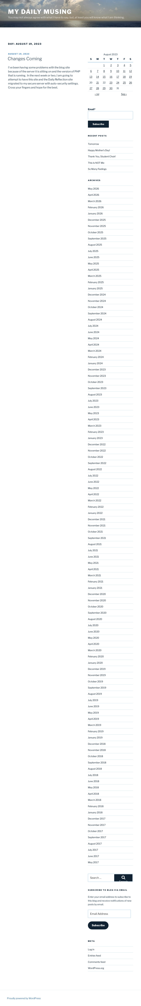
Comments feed (96, 961)
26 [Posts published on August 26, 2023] (130, 82)
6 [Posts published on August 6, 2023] (91, 71)
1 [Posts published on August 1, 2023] (104, 65)
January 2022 (95, 513)
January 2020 (95, 662)
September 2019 (97, 687)
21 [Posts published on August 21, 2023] (97, 82)
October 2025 (95, 232)
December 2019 (96, 668)
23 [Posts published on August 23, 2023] (111, 82)
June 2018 (93, 781)
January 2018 (95, 812)
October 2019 (95, 681)
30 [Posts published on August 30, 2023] (111, 88)
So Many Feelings (97, 168)
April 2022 (93, 494)
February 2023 (96, 431)
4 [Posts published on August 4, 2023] (124, 65)
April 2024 (93, 344)
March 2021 (94, 575)
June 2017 (93, 856)
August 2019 (95, 693)
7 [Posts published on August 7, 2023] (97, 71)
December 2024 (97, 294)
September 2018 (97, 762)
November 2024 (97, 300)
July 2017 (93, 849)
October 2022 (95, 456)
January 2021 (95, 587)
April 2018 (93, 793)
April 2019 (93, 718)
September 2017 (97, 837)
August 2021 (95, 544)
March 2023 (94, 425)
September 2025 (97, 238)
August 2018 (95, 768)
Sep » (124, 94)
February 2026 (96, 207)
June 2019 (93, 706)
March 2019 (94, 725)
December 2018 (96, 743)
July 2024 (93, 325)
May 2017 (93, 862)
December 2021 (96, 519)
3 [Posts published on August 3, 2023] (118, 65)
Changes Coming (25, 58)
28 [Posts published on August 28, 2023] (97, 88)
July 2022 (93, 475)
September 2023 (97, 388)
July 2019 (93, 700)
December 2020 (97, 594)
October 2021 (95, 531)
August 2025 (95, 244)
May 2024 (93, 338)
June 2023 (93, 407)
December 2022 (96, 444)
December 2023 (97, 369)
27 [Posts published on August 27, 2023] (91, 88)
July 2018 (93, 775)
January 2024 (95, 363)
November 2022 (97, 450)
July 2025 (93, 251)
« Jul (97, 94)
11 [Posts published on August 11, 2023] (124, 71)
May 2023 (93, 413)
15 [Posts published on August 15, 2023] (104, 76)
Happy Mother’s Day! (99, 150)
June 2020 (93, 631)
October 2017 (95, 831)
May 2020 (93, 637)
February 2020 (96, 656)
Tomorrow (93, 143)
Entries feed (94, 955)
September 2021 (97, 538)
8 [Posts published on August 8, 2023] (104, 71)
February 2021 (95, 581)
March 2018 (94, 799)
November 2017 (96, 824)
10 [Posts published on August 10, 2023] (117, 71)
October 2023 (95, 382)
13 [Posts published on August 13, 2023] (91, 76)
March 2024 (94, 350)
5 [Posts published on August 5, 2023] (130, 65)
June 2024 (93, 332)
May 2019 (93, 712)
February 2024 (96, 357)
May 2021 (93, 562)
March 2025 (94, 275)
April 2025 (93, 269)
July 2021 (93, 550)
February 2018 (95, 806)
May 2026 (93, 188)
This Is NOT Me (96, 162)
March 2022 (94, 500)
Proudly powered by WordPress (24, 998)
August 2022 (95, 469)
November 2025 (97, 226)
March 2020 (94, 650)
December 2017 (96, 818)
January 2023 (95, 438)
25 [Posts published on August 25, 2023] (124, 82)
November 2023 (97, 375)
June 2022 (93, 481)
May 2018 (93, 787)
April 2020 (93, 643)
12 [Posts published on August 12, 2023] (130, 71)
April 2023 (93, 419)
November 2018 (97, 750)
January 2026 (95, 213)
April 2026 (93, 194)
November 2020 (97, 600)
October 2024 (95, 307)
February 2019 (95, 731)
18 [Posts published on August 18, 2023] (124, 76)
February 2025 (96, 282)
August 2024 (95, 319)
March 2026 (94, 201)
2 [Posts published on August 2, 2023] (111, 65)
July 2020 (93, 625)
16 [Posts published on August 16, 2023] (111, 76)
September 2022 (97, 463)
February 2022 (95, 506)
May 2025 (93, 263)
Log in (91, 949)
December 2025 (97, 219)
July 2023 (93, 400)
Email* (110, 113)
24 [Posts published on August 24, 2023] (117, 82)
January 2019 (95, 737)
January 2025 (95, 288)
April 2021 (93, 569)
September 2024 (97, 313)
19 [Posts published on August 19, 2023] (130, 76)
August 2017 (95, 843)
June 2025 (93, 257)
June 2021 (93, 556)
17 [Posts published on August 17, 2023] (118, 76)
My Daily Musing (40, 11)
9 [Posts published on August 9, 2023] (111, 71)
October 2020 (95, 606)
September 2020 (97, 612)
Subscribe (98, 925)
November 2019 (97, 675)
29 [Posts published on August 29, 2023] (104, 88)
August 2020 (95, 619)
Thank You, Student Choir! (102, 156)
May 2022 (93, 488)
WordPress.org (96, 968)
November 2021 (96, 525)
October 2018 (95, 756)
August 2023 (95, 394)
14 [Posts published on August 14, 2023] (97, 76)
